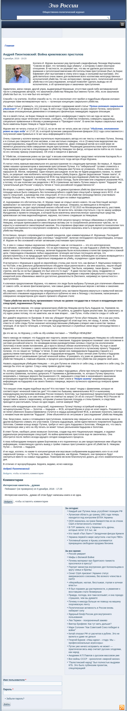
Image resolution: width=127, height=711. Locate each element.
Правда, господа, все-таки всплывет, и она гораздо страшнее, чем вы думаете (96, 596)
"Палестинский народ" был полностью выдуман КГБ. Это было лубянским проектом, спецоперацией (94, 665)
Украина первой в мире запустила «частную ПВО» (96, 537)
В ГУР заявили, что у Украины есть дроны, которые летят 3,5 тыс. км (91, 529)
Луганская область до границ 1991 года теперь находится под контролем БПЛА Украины (94, 516)
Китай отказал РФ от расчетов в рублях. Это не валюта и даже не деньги (94, 635)
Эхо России (63, 5)
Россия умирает (77, 553)
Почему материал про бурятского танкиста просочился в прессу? (91, 562)
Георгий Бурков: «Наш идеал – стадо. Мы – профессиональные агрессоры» (92, 641)
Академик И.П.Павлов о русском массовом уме (94, 655)
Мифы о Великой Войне (81, 557)
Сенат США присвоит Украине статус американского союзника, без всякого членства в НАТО (95, 576)
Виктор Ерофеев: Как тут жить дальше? (90, 624)
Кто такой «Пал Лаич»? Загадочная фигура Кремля (96, 533)
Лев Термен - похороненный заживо (88, 620)
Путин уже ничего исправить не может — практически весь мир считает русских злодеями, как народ (95, 649)
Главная (9, 45)
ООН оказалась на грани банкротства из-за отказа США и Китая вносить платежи (96, 522)
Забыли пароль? (15, 698)
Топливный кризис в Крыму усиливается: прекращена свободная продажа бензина (91, 542)
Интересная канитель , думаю (21, 485)
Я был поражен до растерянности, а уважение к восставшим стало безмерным (94, 590)
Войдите (7, 473)
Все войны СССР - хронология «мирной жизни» (94, 659)
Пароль (8, 689)
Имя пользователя (14, 680)
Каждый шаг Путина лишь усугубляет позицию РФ (96, 511)
